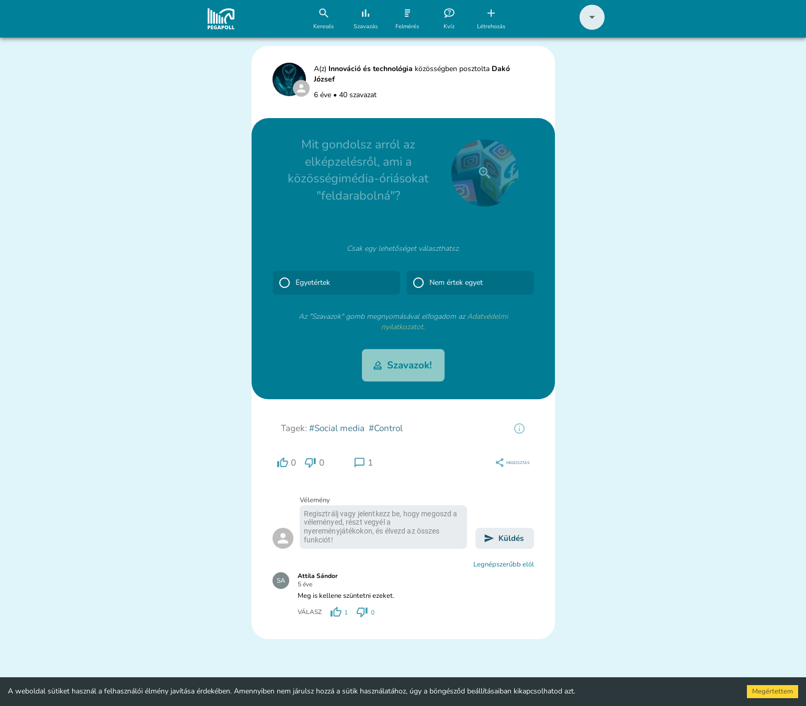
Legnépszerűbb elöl (503, 564)
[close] (485, 173)
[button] (592, 27)
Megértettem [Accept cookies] (772, 691)
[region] (519, 428)
